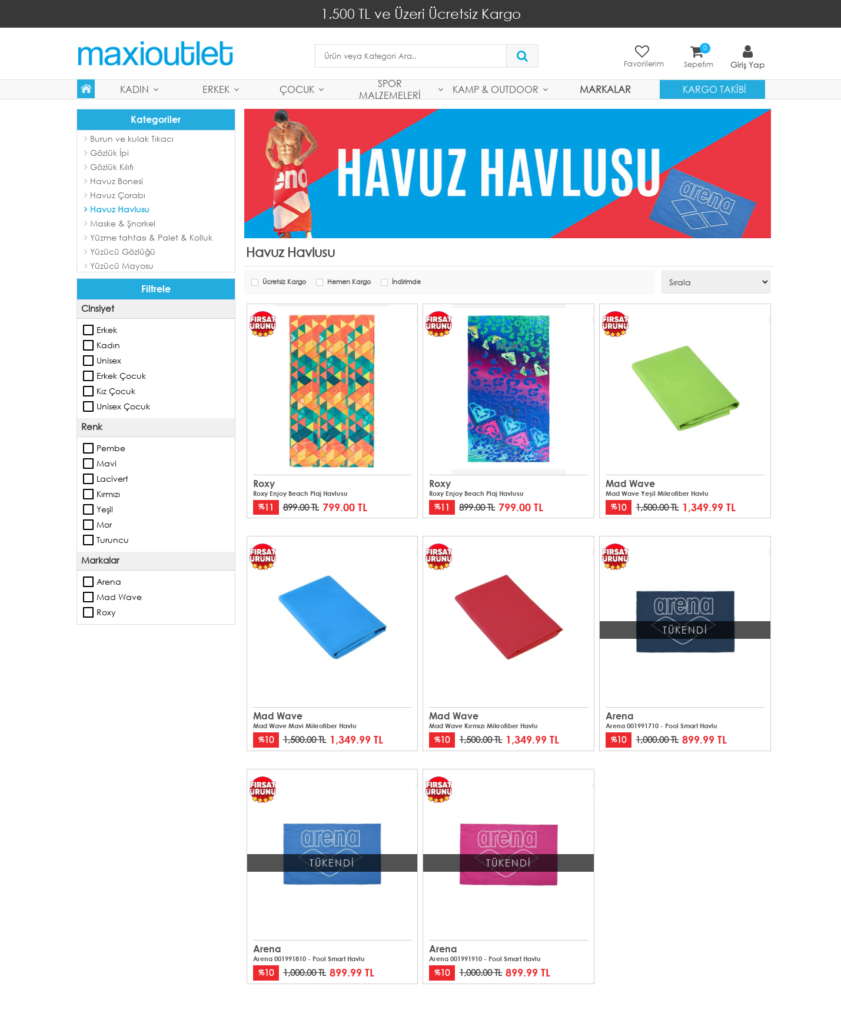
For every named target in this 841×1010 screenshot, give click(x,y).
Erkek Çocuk (89, 375)
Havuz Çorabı (117, 194)
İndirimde (406, 282)
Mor (89, 524)
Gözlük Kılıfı (112, 166)
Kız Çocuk (89, 391)
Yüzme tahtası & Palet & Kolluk (151, 236)
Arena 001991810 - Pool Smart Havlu (309, 958)
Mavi (89, 463)
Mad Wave (89, 596)
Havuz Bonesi (116, 180)
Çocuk (297, 88)
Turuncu (89, 539)
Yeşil (89, 509)
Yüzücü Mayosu (122, 265)
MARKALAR (605, 88)
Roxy (89, 612)
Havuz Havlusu (119, 208)
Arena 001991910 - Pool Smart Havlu (485, 958)
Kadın (134, 88)
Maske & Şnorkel (122, 222)
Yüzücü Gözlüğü (122, 250)
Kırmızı (89, 493)
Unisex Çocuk (89, 406)
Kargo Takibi (714, 88)
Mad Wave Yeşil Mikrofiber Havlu (657, 492)
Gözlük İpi (109, 152)
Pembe (89, 448)
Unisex (89, 360)
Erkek (216, 88)
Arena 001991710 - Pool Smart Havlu (661, 725)
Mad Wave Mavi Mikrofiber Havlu (305, 725)
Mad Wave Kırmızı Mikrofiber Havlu (483, 725)
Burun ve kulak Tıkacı (132, 138)
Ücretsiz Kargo (284, 282)
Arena (89, 581)
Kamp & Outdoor (495, 88)
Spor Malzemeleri (390, 88)
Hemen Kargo (349, 282)
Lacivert (89, 478)
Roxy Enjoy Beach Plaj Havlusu (300, 492)
